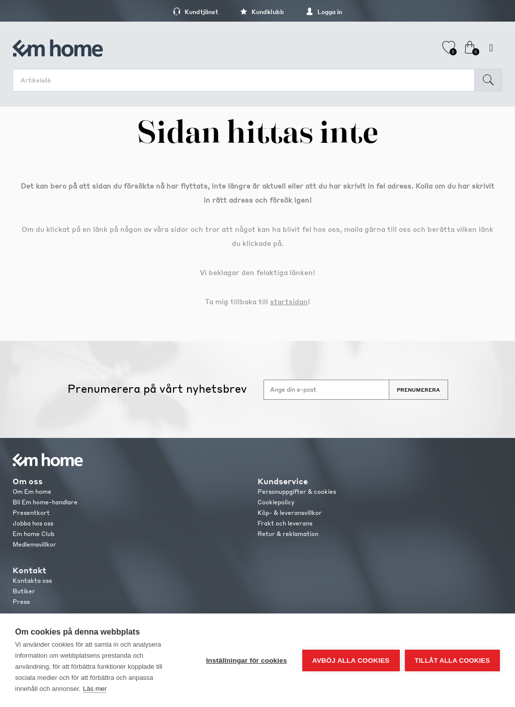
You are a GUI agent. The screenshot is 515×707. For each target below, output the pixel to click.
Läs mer (95, 688)
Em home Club (33, 534)
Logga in (324, 12)
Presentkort (31, 512)
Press (21, 601)
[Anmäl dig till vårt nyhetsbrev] (326, 390)
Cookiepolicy (276, 502)
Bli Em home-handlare (45, 502)
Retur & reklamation (288, 534)
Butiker (24, 591)
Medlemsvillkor (34, 544)
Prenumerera (418, 390)
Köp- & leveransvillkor (290, 512)
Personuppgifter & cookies (297, 491)
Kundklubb (262, 12)
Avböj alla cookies (351, 660)
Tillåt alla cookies (452, 660)
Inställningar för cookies (246, 660)
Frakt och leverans (285, 523)
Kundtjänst (195, 12)
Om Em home (32, 491)
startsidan (289, 301)
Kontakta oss (32, 580)
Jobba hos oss (33, 523)
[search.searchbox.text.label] (246, 80)
